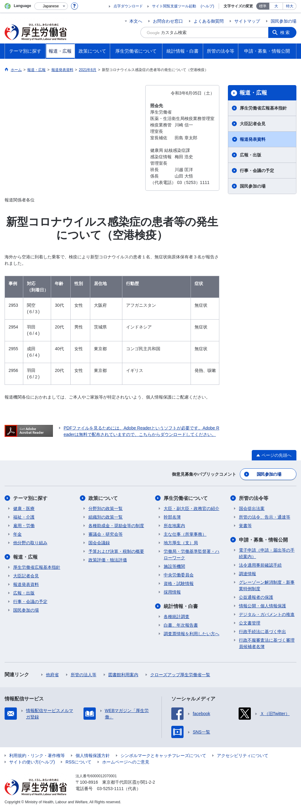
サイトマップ (247, 21)
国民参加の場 (283, 21)
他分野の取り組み (30, 542)
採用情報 (172, 592)
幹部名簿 (172, 517)
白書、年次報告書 (181, 625)
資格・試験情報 (179, 583)
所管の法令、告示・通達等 (264, 517)
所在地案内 (174, 525)
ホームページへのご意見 (125, 761)
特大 (289, 6)
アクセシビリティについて (242, 755)
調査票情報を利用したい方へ (191, 633)
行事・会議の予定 (257, 170)
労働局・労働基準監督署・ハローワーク (191, 554)
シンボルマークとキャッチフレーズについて (163, 755)
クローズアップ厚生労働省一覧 (180, 674)
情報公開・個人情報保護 (262, 605)
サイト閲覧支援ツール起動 (174, 6)
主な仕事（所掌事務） (185, 534)
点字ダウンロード (128, 6)
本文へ (135, 21)
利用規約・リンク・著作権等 (37, 755)
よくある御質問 (209, 21)
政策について (103, 498)
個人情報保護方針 (93, 755)
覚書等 (245, 525)
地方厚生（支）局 (181, 542)
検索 (285, 32)
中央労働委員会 (179, 574)
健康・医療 (24, 508)
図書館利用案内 (123, 674)
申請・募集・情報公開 (263, 539)
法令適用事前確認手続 (260, 565)
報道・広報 (253, 93)
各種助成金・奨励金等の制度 (116, 525)
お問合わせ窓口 (168, 21)
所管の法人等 (83, 674)
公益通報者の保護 (256, 597)
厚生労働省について (186, 498)
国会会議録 (99, 542)
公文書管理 (249, 623)
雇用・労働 (24, 525)
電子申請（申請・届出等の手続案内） (267, 553)
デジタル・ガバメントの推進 (267, 614)
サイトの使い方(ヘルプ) (32, 761)
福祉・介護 (24, 517)
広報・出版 (250, 154)
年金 (17, 534)
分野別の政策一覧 (105, 508)
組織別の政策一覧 (105, 517)
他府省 (52, 674)
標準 (262, 6)
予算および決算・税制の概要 (116, 551)
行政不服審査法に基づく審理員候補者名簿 (267, 643)
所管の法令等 (253, 498)
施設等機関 (174, 566)
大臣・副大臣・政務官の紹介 (191, 508)
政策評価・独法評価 (107, 559)
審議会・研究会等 (105, 534)
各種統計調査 (176, 616)
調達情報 (247, 573)
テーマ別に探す (30, 498)
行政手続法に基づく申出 (262, 631)
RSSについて (78, 761)
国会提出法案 (252, 508)
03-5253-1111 (110, 788)
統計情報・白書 (181, 606)
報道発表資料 (253, 139)
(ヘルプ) (207, 6)
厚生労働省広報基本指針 (263, 108)
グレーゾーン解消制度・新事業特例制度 (267, 585)
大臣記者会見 (253, 123)
